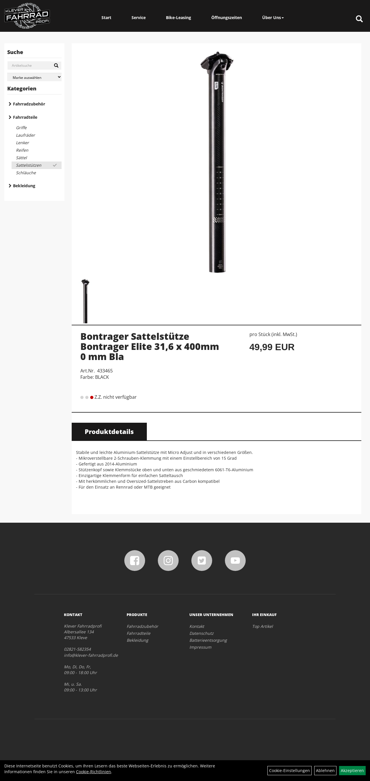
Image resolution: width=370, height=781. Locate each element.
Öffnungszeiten (226, 17)
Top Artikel (262, 626)
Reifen (22, 150)
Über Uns (273, 17)
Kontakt (196, 626)
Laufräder (25, 135)
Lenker (22, 142)
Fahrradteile (25, 117)
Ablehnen (325, 770)
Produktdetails (109, 431)
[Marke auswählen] (34, 77)
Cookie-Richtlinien (93, 771)
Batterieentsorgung (208, 640)
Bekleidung (24, 185)
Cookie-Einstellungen (289, 770)
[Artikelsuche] (359, 19)
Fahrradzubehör (29, 104)
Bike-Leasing (178, 17)
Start (106, 17)
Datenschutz (201, 633)
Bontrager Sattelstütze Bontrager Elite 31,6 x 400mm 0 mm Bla (149, 346)
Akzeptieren (352, 770)
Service (139, 17)
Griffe (21, 127)
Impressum (200, 647)
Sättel (21, 157)
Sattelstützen (28, 165)
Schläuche (26, 172)
